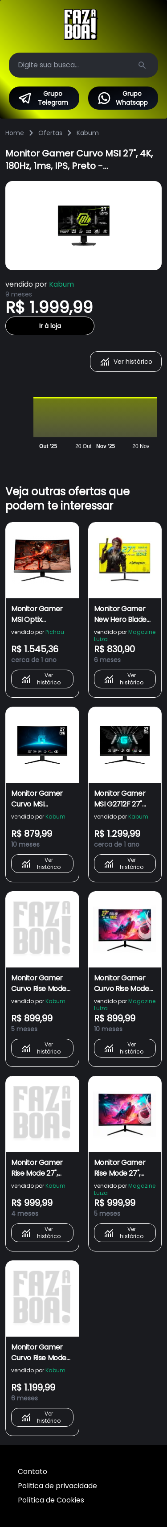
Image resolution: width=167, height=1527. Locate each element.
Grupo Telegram (43, 98)
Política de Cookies (51, 1500)
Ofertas (50, 132)
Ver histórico (125, 361)
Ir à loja (50, 325)
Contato (32, 1471)
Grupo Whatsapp (122, 98)
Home (14, 132)
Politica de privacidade (57, 1486)
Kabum (88, 132)
